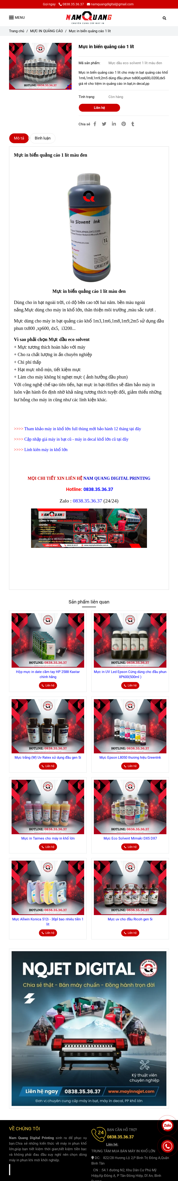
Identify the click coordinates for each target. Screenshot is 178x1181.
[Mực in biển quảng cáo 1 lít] (89, 17)
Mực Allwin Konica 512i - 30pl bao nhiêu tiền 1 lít (47, 921)
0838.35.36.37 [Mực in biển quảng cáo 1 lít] (71, 4)
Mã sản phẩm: (90, 63)
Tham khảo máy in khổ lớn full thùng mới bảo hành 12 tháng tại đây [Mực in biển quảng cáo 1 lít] (82, 428)
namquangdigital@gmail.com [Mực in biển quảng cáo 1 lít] (110, 4)
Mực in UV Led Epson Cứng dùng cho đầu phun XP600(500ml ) (130, 674)
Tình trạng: (87, 97)
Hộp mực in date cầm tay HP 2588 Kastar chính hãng (48, 674)
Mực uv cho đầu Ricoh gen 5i (130, 919)
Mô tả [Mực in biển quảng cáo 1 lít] (19, 138)
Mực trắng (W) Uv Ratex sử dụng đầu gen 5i (48, 757)
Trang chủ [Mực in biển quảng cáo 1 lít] (16, 31)
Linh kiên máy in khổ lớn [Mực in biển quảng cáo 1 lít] (45, 449)
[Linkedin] (114, 124)
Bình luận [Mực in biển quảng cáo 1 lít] (43, 138)
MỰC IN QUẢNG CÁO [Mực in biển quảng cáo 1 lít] (46, 31)
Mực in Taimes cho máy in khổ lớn (48, 838)
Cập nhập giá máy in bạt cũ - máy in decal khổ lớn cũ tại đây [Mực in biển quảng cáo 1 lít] (76, 439)
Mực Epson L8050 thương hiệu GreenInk (130, 757)
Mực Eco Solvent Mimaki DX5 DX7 (130, 838)
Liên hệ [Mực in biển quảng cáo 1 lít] (99, 108)
